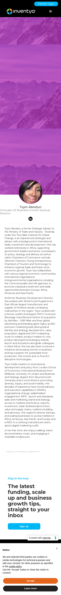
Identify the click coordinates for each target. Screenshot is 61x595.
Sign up (24, 526)
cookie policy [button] (15, 566)
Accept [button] (30, 580)
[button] (56, 548)
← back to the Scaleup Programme (22, 451)
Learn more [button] (30, 588)
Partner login (46, 3)
